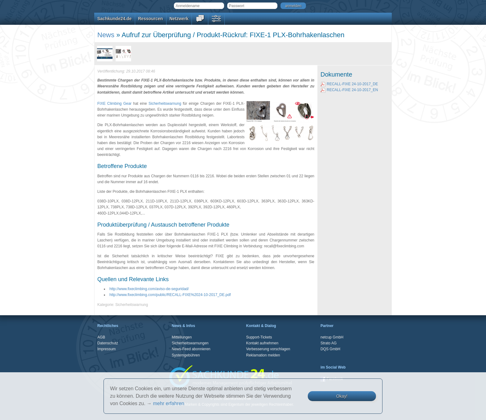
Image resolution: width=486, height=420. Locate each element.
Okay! (342, 396)
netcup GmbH (331, 337)
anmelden (293, 6)
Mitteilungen (182, 337)
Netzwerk (179, 18)
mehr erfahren (168, 403)
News (105, 35)
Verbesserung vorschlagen (268, 349)
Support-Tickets (259, 337)
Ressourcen (150, 18)
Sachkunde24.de (114, 18)
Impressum (106, 349)
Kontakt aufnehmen (262, 343)
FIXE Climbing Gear (114, 103)
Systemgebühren (186, 355)
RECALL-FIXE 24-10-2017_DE (349, 84)
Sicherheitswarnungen (190, 343)
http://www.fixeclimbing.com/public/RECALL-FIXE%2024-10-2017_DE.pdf (170, 295)
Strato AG (328, 343)
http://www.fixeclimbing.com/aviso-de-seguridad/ (149, 289)
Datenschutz (107, 343)
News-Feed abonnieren (191, 349)
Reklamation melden (263, 355)
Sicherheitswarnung (164, 103)
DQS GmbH (330, 349)
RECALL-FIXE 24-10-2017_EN (349, 90)
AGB (101, 337)
